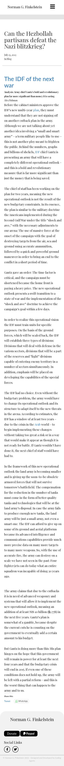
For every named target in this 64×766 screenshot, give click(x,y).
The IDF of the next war (29, 82)
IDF (37, 152)
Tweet (7, 701)
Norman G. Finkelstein (24, 7)
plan (36, 110)
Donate (12, 733)
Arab (37, 424)
